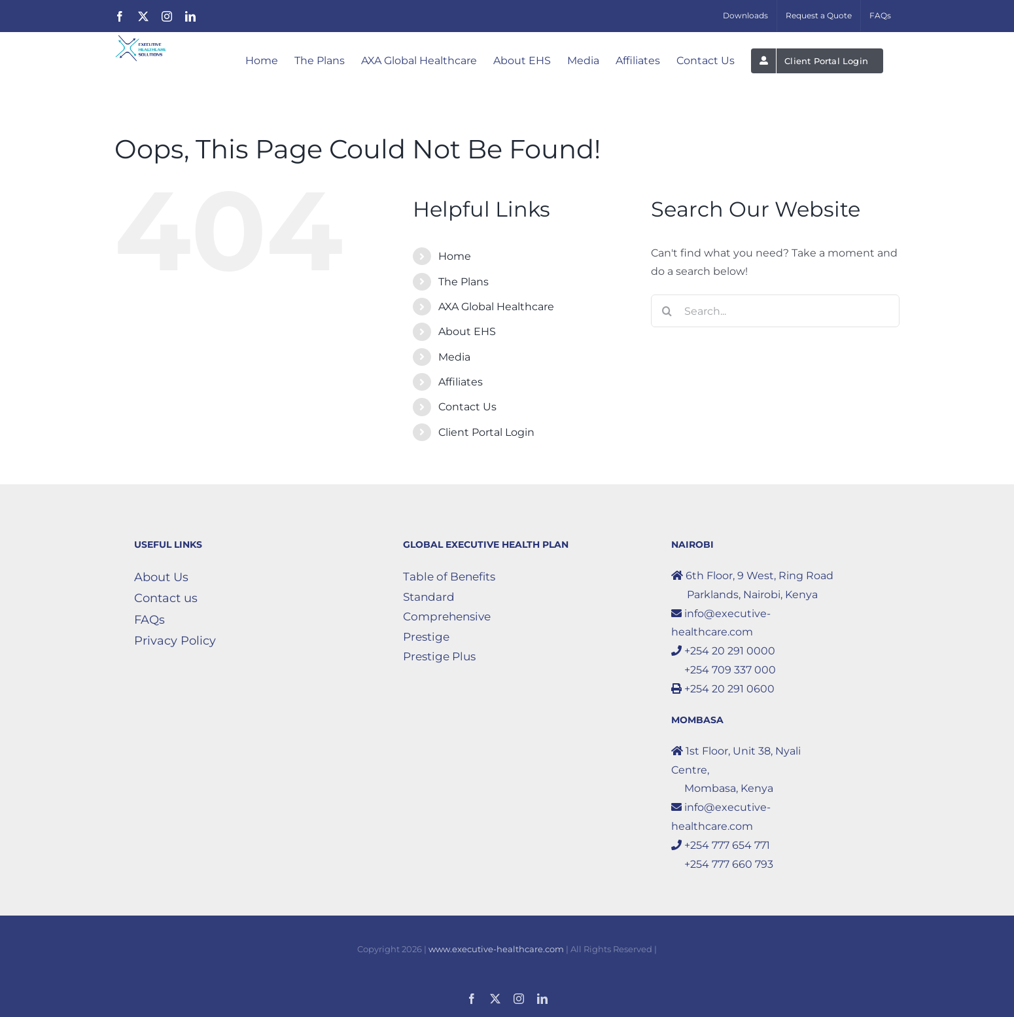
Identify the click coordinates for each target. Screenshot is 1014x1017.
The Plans (463, 282)
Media (454, 357)
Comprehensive (447, 616)
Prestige (426, 636)
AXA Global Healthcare (496, 306)
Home (454, 256)
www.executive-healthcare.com (496, 949)
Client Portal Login (486, 432)
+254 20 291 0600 (723, 689)
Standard (429, 596)
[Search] (667, 310)
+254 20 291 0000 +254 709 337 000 (723, 660)
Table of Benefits (449, 576)
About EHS (467, 331)
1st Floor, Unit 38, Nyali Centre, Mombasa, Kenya (736, 770)
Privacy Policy (175, 640)
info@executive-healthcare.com (721, 623)
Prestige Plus (439, 656)
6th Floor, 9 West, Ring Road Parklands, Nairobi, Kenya (752, 585)
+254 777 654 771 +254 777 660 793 (722, 854)
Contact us (166, 598)
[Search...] (775, 310)
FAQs (149, 620)
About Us (161, 577)
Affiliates (460, 382)
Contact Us (467, 407)
